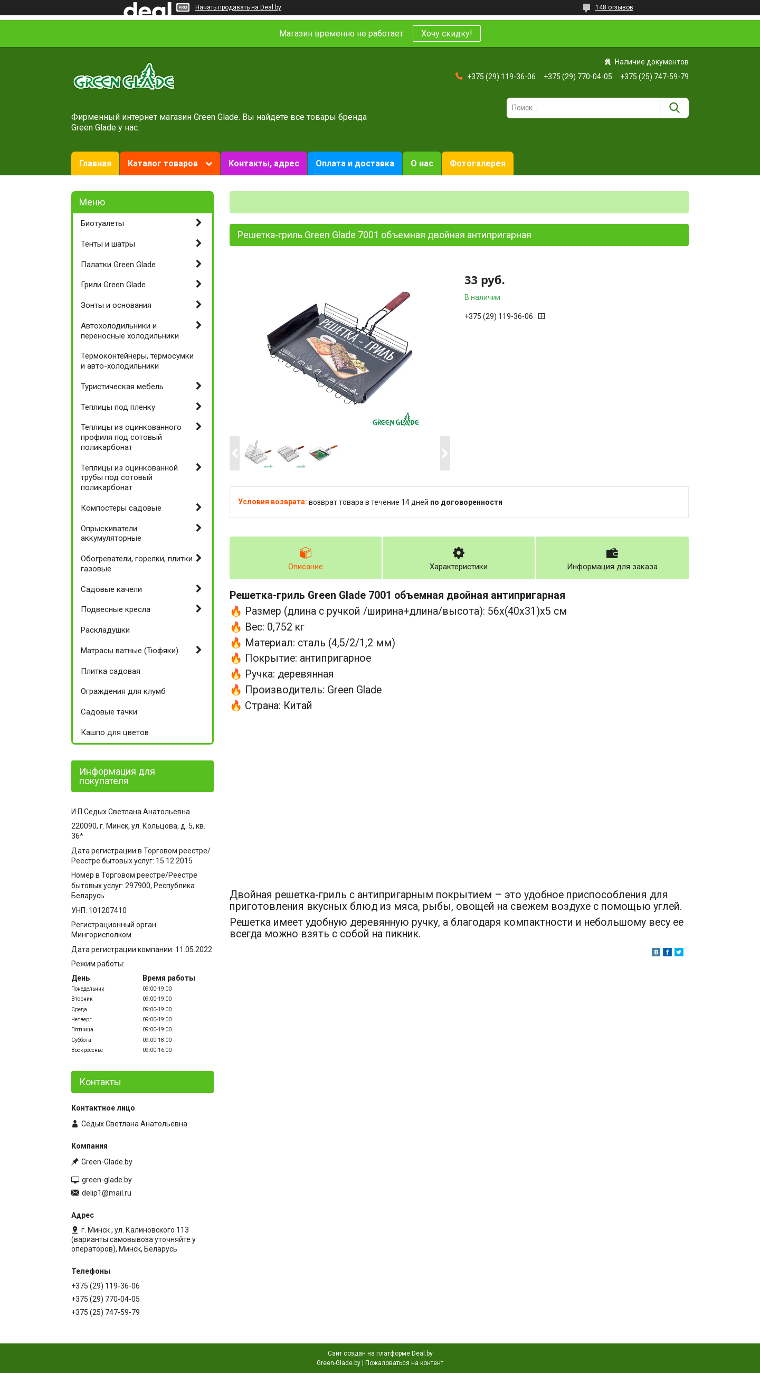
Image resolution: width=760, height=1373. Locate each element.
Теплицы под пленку (118, 407)
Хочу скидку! (446, 34)
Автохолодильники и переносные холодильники (130, 331)
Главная (95, 163)
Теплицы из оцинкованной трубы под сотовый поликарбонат (129, 478)
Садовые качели (111, 589)
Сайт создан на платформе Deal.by (380, 1353)
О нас (422, 163)
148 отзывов (614, 7)
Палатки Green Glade (118, 264)
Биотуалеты (102, 223)
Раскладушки (105, 630)
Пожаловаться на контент (404, 1363)
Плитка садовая (110, 671)
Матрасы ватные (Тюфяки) (129, 650)
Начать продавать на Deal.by (238, 7)
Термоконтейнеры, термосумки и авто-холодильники (137, 361)
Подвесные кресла (115, 609)
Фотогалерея (478, 163)
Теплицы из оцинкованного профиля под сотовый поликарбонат (131, 437)
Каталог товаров (163, 163)
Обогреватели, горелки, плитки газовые (137, 563)
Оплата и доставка (355, 163)
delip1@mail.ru (106, 1193)
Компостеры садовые (121, 508)
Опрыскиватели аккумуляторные (111, 533)
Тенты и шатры (108, 244)
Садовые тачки (109, 712)
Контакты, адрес (264, 163)
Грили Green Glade (113, 284)
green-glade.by (107, 1179)
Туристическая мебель (122, 386)
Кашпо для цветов (115, 732)
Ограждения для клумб (123, 691)
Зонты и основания (116, 305)
